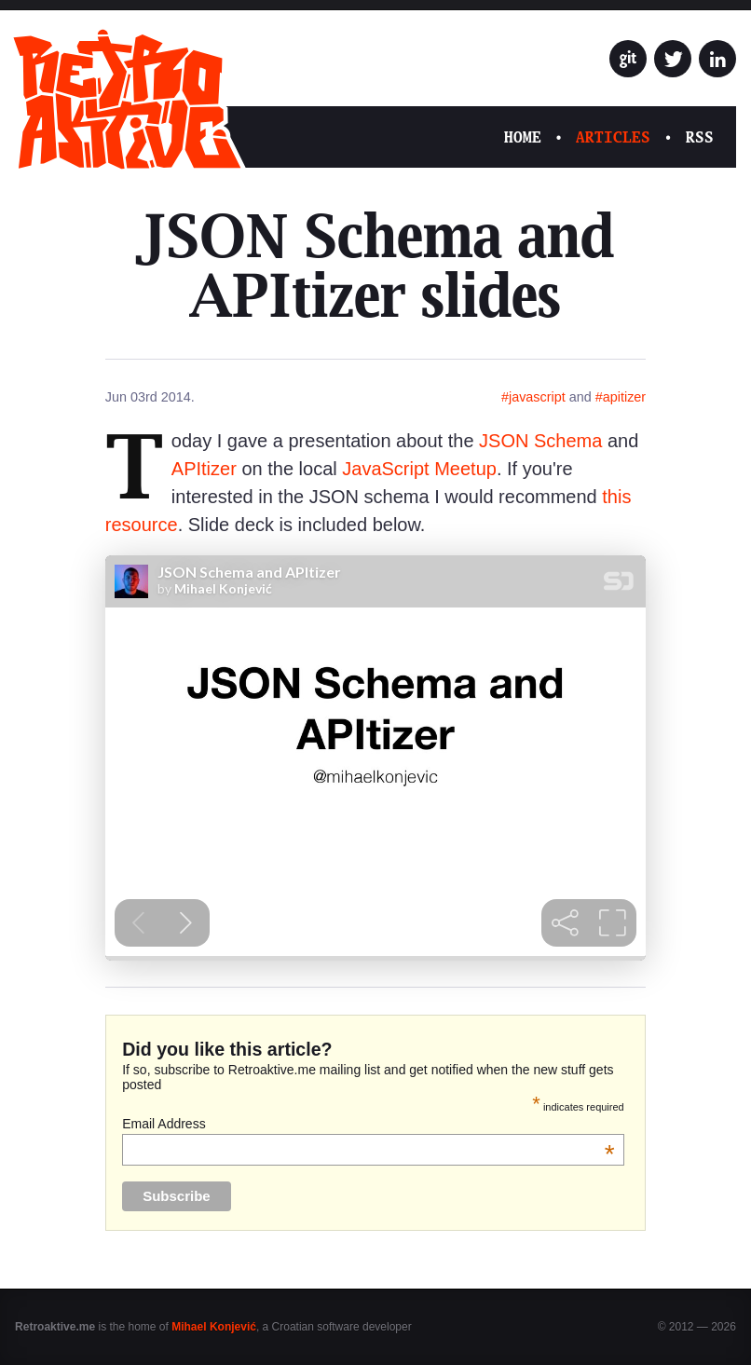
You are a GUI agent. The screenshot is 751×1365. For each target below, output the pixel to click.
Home (522, 137)
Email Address (368, 1123)
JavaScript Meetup (419, 468)
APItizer (204, 468)
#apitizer (620, 396)
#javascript (533, 396)
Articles (613, 137)
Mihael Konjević (213, 1326)
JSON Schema (540, 440)
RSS (700, 137)
